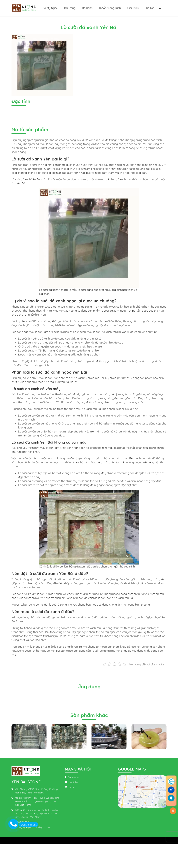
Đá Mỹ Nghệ (50, 8)
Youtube (73, 782)
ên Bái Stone (60, 650)
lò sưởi (33, 164)
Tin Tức (150, 8)
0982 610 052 (28, 824)
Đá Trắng (70, 8)
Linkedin (72, 787)
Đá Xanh (87, 8)
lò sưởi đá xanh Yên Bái (90, 140)
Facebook (73, 776)
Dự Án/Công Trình (110, 8)
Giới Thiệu (133, 8)
